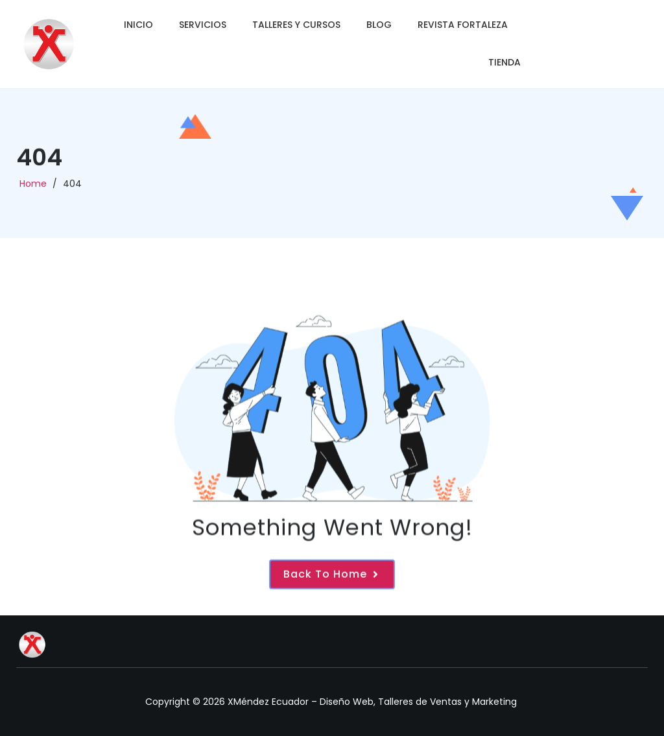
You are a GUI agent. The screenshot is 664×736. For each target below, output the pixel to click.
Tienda (504, 62)
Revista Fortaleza (463, 24)
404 (72, 186)
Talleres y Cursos (296, 24)
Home (33, 186)
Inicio (138, 24)
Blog (379, 24)
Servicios (202, 24)
